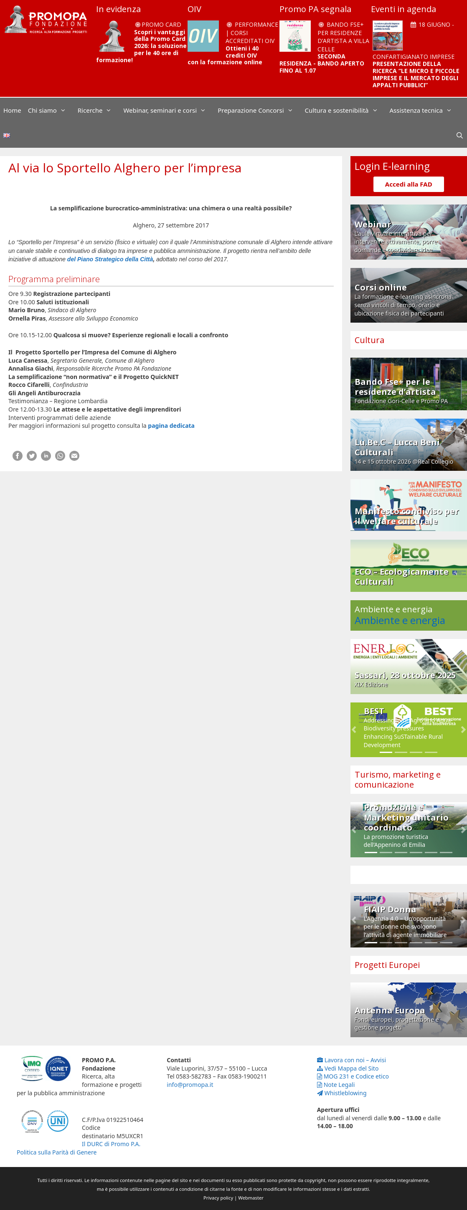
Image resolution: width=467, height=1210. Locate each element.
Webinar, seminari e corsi (168, 110)
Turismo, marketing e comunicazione (398, 779)
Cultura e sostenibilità (345, 110)
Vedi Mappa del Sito (348, 1068)
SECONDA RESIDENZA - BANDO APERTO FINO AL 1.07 (321, 63)
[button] (354, 730)
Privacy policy (218, 1198)
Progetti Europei (387, 964)
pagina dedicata (171, 425)
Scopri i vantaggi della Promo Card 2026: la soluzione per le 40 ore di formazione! (141, 46)
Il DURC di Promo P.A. (111, 1144)
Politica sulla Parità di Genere (56, 1152)
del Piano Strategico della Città (109, 259)
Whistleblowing (342, 1093)
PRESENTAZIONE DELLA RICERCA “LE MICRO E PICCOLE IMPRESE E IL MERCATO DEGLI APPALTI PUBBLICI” (416, 74)
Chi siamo (51, 110)
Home (12, 110)
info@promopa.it (190, 1085)
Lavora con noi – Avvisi (351, 1060)
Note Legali (336, 1085)
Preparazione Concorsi (259, 110)
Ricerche (99, 110)
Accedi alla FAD (408, 184)
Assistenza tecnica (425, 110)
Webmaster (251, 1198)
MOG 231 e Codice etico (353, 1076)
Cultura (369, 340)
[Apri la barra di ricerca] (459, 135)
